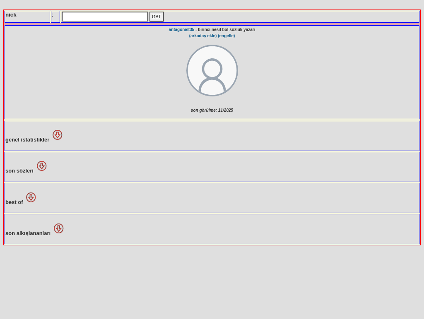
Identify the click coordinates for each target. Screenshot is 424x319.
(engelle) (226, 36)
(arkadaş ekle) (203, 36)
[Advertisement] (212, 281)
